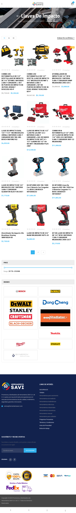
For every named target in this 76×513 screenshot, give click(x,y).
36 (13, 38)
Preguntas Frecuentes (46, 419)
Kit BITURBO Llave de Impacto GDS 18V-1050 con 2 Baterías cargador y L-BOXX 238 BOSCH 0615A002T (63, 189)
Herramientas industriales (47, 407)
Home (20, 21)
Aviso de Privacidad (45, 425)
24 (9, 38)
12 (4, 38)
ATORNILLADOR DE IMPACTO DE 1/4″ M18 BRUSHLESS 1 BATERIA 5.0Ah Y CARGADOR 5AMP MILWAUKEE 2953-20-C (62, 78)
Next (43, 252)
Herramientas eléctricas (46, 404)
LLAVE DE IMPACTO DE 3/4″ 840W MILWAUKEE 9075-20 (38, 234)
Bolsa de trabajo (44, 428)
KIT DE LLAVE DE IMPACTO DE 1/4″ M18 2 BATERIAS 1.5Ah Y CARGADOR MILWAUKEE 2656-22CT (62, 236)
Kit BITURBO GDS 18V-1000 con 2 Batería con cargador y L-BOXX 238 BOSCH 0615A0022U (38, 188)
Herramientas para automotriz (48, 395)
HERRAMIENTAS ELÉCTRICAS (34, 21)
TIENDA (41, 392)
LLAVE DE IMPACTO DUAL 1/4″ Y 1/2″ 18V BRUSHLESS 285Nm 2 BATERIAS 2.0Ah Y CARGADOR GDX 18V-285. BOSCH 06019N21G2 (12, 135)
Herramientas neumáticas (47, 410)
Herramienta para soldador (47, 416)
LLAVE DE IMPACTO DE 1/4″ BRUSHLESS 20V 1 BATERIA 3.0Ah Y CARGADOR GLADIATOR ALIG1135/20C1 (12, 188)
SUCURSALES (43, 389)
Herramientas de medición (47, 398)
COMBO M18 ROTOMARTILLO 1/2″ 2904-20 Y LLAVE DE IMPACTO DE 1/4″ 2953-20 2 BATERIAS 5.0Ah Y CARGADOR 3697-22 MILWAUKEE (63, 136)
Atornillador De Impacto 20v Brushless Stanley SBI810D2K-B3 (12, 235)
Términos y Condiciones (46, 422)
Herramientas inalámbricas (47, 401)
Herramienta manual (45, 413)
